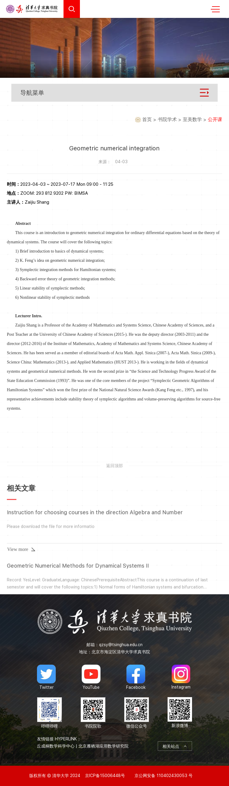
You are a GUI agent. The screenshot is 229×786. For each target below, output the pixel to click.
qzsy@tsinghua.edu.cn (121, 644)
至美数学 (192, 120)
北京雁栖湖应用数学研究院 (103, 746)
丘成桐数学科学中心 (56, 746)
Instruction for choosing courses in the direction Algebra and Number (95, 572)
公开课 (215, 120)
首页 (147, 120)
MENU (215, 9)
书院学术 (167, 120)
